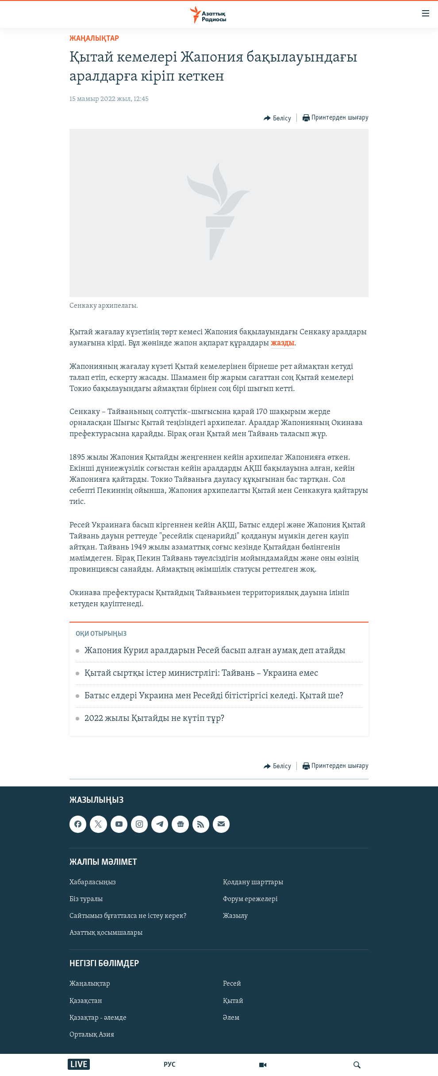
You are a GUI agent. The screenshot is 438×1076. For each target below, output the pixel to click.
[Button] (277, 118)
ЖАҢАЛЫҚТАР (94, 39)
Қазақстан (85, 1001)
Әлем (231, 1018)
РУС (170, 1064)
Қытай (233, 1001)
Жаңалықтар (89, 984)
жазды (282, 343)
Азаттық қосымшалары (105, 933)
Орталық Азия (91, 1034)
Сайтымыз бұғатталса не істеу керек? (127, 916)
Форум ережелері (250, 899)
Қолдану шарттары (253, 882)
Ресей (232, 984)
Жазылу (235, 916)
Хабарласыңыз (92, 882)
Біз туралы (86, 899)
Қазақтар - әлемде (98, 1018)
